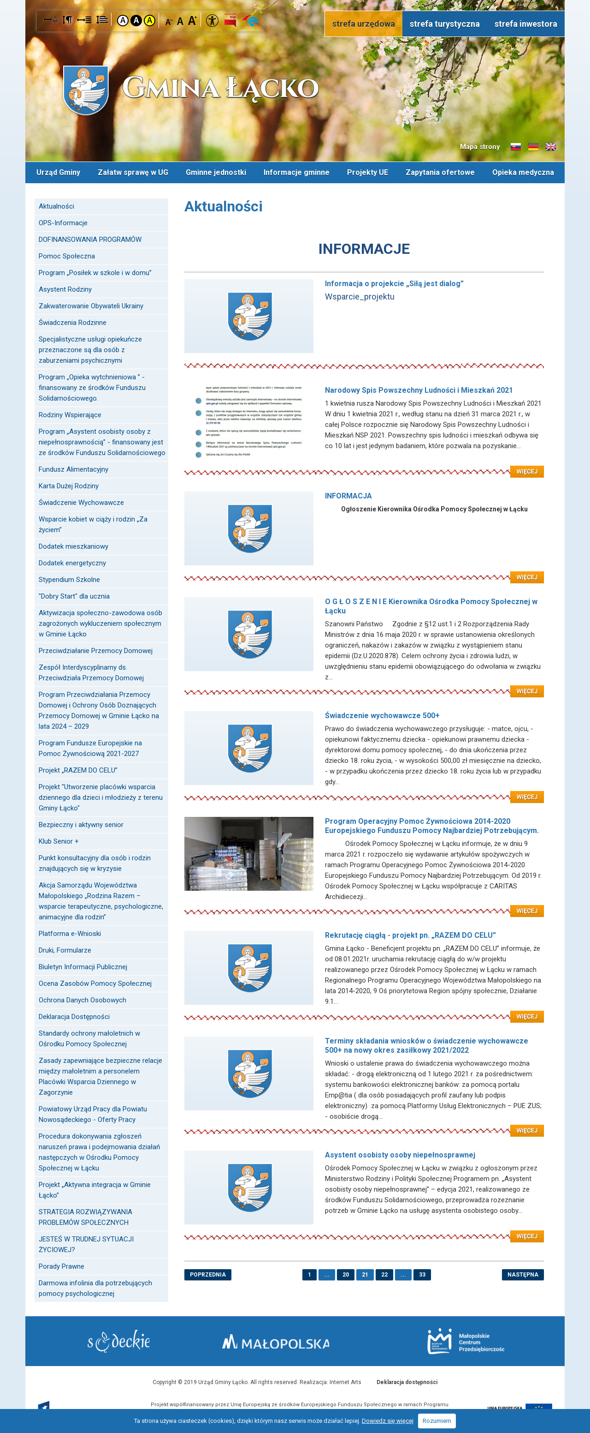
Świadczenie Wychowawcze (81, 502)
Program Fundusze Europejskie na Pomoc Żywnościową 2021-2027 (90, 747)
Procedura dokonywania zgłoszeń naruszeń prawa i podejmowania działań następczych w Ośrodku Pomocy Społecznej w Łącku (99, 1151)
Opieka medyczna (523, 172)
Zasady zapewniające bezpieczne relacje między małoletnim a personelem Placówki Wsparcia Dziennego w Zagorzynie (100, 1075)
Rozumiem (437, 1420)
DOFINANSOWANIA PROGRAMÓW (90, 238)
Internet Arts (345, 1381)
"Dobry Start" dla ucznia (74, 595)
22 (384, 1274)
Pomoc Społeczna (67, 255)
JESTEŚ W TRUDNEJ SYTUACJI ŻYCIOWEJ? (86, 1243)
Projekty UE (367, 172)
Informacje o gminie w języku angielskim (550, 147)
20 (345, 1274)
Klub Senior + (59, 840)
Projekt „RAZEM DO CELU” (78, 769)
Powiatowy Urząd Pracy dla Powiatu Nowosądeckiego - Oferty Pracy (93, 1113)
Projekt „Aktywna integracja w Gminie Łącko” (95, 1189)
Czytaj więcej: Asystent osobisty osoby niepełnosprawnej (364, 1229)
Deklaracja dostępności (407, 1381)
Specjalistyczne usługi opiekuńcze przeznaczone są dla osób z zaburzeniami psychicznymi (90, 349)
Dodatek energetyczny (72, 562)
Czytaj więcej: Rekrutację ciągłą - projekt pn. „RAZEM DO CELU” (364, 1010)
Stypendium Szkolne (69, 579)
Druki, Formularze (65, 949)
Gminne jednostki (216, 172)
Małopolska (293, 1339)
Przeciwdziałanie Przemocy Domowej (96, 650)
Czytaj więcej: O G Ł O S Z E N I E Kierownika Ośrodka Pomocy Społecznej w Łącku (364, 684)
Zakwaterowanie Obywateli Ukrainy (91, 305)
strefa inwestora (526, 24)
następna (522, 1274)
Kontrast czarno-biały (136, 20)
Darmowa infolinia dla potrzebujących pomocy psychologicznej (95, 1287)
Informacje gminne (297, 172)
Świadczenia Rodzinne (72, 322)
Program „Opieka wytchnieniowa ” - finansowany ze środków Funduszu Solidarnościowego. (92, 387)
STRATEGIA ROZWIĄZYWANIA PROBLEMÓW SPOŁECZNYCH (85, 1216)
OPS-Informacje (63, 222)
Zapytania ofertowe (440, 172)
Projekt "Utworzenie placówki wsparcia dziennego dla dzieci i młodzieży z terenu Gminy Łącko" (101, 796)
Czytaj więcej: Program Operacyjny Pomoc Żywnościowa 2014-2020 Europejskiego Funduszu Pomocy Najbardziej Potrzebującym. (364, 904)
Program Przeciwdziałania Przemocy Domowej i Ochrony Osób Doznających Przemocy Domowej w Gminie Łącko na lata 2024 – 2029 (99, 710)
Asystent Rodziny (65, 288)
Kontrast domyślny (123, 20)
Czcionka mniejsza (169, 20)
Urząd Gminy (58, 172)
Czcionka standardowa (181, 20)
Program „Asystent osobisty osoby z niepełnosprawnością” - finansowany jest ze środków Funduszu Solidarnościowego (102, 441)
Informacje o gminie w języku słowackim (515, 147)
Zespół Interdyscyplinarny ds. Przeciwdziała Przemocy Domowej (91, 671)
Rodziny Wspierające (70, 414)
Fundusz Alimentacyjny (73, 468)
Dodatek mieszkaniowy (73, 545)
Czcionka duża (192, 20)
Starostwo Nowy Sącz (124, 1341)
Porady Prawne (61, 1265)
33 (422, 1274)
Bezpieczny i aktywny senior (81, 824)
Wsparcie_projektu (360, 295)
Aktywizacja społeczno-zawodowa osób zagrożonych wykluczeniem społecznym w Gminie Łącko (100, 622)
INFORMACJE (364, 248)
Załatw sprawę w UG (133, 172)
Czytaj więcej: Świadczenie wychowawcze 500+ (364, 790)
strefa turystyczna (445, 24)
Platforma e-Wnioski (70, 933)
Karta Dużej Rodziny (69, 485)
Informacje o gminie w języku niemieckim (533, 147)
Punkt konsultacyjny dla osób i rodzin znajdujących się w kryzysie (95, 862)
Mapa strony (480, 147)
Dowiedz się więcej (387, 1420)
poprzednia (208, 1274)
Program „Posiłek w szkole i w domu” (95, 272)
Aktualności (56, 205)
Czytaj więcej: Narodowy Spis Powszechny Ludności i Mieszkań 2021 (364, 465)
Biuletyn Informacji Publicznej (83, 966)
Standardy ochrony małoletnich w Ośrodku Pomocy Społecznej (89, 1037)
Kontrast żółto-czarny (149, 20)
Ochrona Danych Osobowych (82, 999)
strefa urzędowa (363, 24)
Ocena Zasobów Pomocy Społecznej (95, 982)
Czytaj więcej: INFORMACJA (364, 570)
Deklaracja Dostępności (74, 1016)
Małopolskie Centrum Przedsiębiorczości (460, 1340)
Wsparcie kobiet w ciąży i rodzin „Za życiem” (93, 523)
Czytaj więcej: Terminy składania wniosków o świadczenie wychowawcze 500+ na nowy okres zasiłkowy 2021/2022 (364, 1124)
